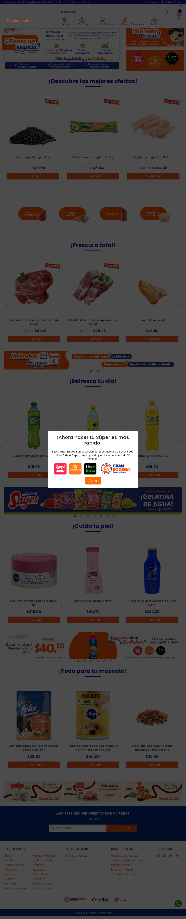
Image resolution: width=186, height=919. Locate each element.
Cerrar (93, 480)
